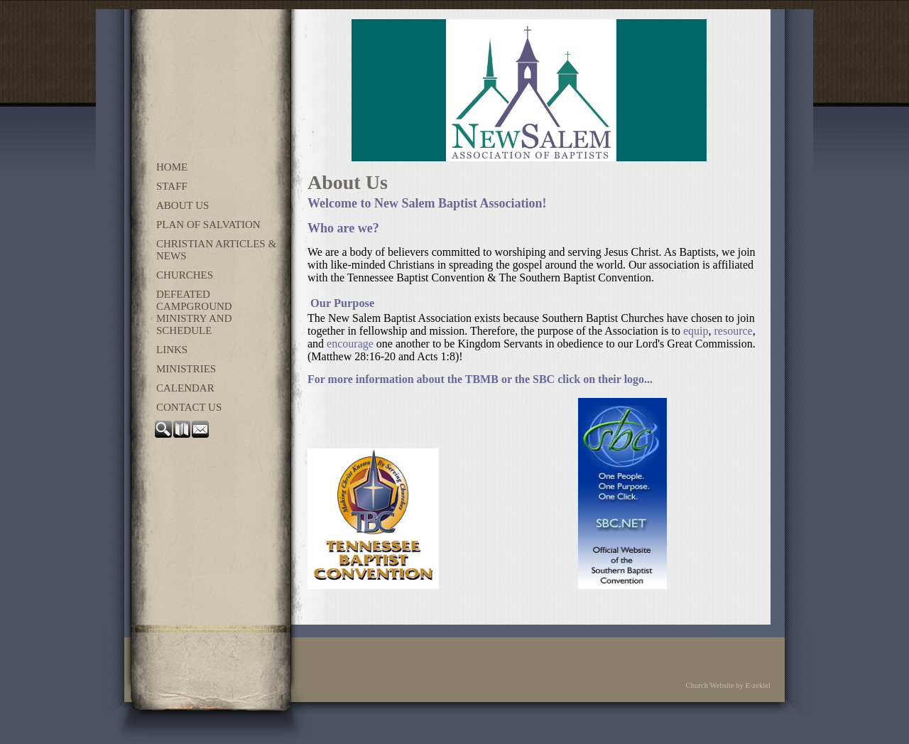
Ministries (186, 368)
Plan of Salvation (208, 224)
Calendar (185, 388)
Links (171, 349)
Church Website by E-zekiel (728, 685)
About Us (182, 205)
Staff (171, 186)
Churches (184, 275)
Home (171, 167)
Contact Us (189, 407)
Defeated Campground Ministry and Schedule (194, 312)
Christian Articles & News (216, 250)
